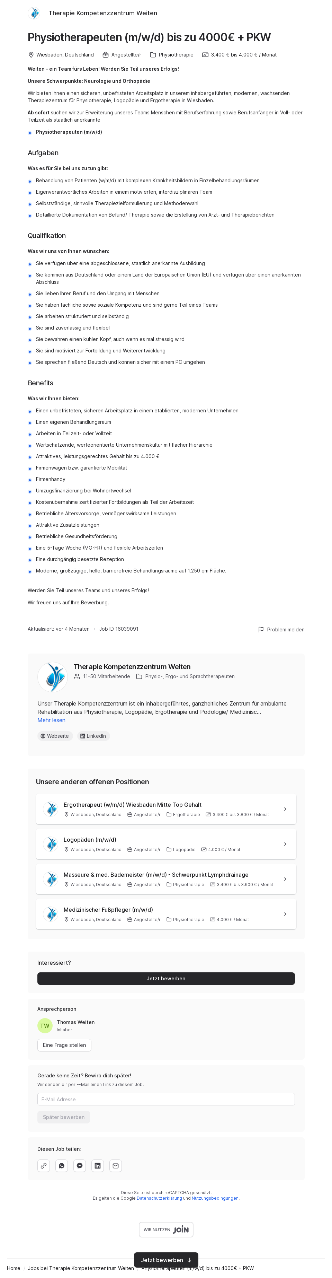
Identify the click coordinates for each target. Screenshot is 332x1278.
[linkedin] (97, 1165)
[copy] (43, 1165)
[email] (115, 1165)
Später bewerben (63, 1117)
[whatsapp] (61, 1165)
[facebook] (79, 1165)
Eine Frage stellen (64, 1045)
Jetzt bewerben (166, 978)
